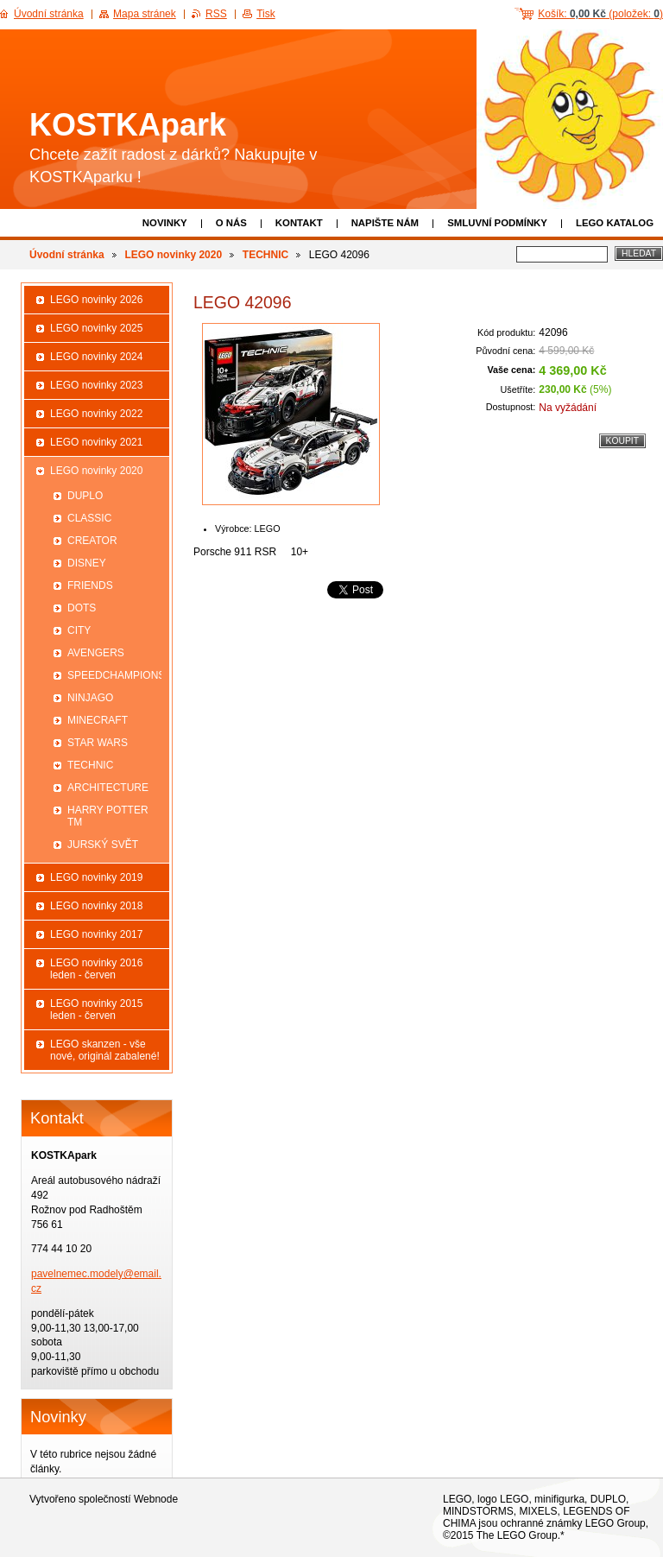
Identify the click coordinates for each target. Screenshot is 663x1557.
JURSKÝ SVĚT (102, 845)
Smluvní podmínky (497, 223)
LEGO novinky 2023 (96, 385)
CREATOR (92, 541)
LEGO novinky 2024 (96, 357)
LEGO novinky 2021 (96, 442)
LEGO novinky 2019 (96, 877)
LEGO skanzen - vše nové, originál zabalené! (105, 1050)
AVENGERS (95, 653)
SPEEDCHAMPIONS (114, 675)
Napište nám (385, 223)
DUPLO (85, 496)
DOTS (81, 608)
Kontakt (299, 223)
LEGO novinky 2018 (96, 906)
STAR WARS (97, 743)
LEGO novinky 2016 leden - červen (96, 969)
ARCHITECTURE (107, 788)
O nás (231, 223)
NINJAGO (90, 698)
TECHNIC (265, 255)
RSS (216, 14)
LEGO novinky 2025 (96, 328)
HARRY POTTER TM (107, 816)
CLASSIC (89, 518)
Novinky (164, 223)
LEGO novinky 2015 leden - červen (96, 1009)
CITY (79, 630)
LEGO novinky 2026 (96, 300)
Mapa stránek (144, 14)
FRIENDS (90, 585)
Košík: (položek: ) (600, 14)
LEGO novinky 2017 (96, 934)
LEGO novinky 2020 (173, 255)
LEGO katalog (615, 223)
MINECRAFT (97, 720)
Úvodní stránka (66, 255)
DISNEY (86, 563)
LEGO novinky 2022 (96, 414)
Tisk (265, 14)
